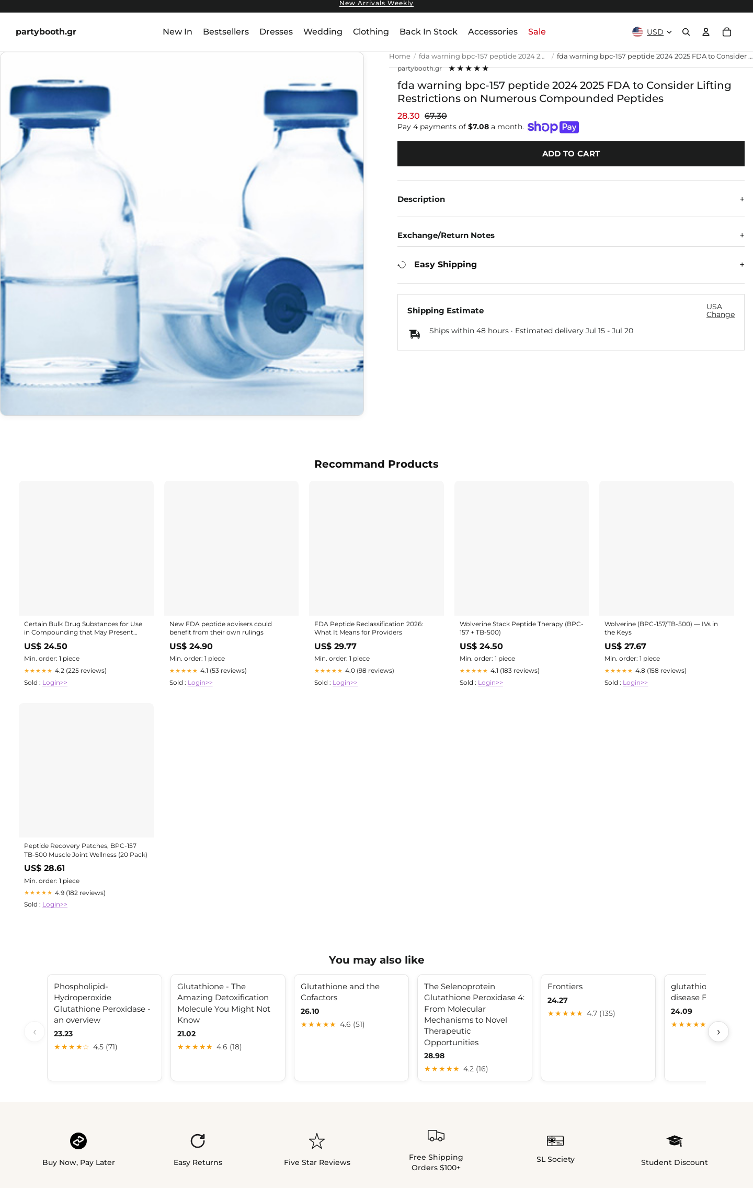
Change (720, 315)
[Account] (705, 31)
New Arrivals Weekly (376, 3)
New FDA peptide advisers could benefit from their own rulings (220, 628)
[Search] (686, 31)
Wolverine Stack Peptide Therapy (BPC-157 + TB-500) (522, 628)
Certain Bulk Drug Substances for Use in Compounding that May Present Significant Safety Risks (83, 629)
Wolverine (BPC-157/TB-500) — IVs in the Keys (661, 628)
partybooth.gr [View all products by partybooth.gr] (419, 68)
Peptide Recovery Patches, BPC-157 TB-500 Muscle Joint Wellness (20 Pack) (85, 850)
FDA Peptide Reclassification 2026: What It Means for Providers (368, 628)
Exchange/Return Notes (446, 235)
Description (421, 199)
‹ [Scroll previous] (35, 1031)
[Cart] (726, 31)
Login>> (54, 682)
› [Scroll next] (719, 1031)
